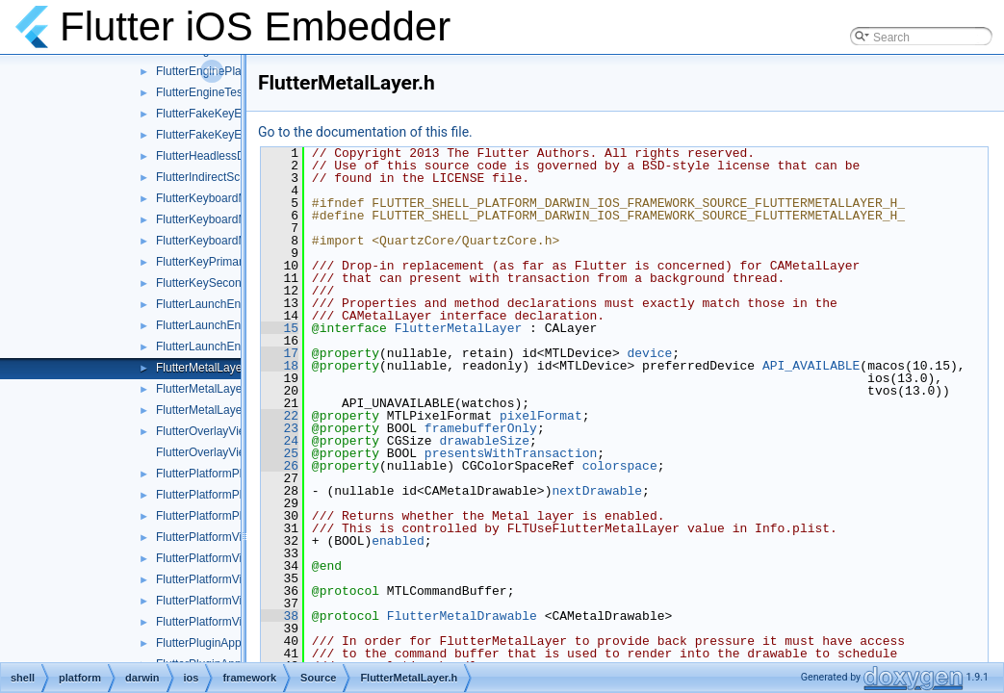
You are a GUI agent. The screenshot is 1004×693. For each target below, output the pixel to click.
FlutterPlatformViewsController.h (239, 579)
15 (279, 328)
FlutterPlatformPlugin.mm (221, 494)
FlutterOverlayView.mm (215, 452)
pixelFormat (541, 415)
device (649, 353)
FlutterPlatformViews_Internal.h (236, 558)
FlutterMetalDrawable (462, 616)
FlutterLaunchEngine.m (215, 325)
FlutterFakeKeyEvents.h (217, 113)
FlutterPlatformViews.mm (220, 537)
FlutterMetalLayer (459, 328)
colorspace (619, 466)
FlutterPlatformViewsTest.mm (231, 622)
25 (279, 453)
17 (279, 353)
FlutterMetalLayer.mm (212, 389)
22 (279, 415)
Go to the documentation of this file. (365, 132)
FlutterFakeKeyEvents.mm (224, 134)
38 (279, 616)
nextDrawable (597, 491)
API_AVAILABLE (811, 365)
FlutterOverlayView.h (209, 431)
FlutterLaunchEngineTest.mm (231, 346)
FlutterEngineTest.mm (212, 92)
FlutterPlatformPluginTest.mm (231, 516)
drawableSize (484, 440)
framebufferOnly (481, 428)
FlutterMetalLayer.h (205, 367)
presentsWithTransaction (511, 453)
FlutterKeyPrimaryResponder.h (235, 262)
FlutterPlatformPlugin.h (214, 473)
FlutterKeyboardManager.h (224, 198)
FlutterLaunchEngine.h (214, 304)
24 (279, 440)
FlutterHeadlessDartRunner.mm (237, 156)
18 (279, 365)
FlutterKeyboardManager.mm (230, 219)
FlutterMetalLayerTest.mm (223, 410)
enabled (398, 541)
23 (279, 428)
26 (279, 466)
